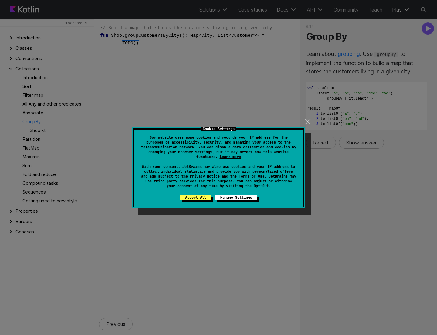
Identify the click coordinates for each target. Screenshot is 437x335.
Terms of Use (251, 176)
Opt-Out (261, 186)
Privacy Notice (205, 176)
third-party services (175, 181)
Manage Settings (236, 197)
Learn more (230, 156)
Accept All (195, 197)
